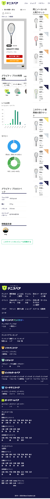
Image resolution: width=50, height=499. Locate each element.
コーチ (4, 313)
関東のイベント (6, 452)
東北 (6, 438)
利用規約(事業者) (15, 483)
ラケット (4, 16)
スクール (36, 309)
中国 (26, 438)
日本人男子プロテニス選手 (36, 302)
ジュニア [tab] (33, 3)
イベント (5, 300)
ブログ (4, 309)
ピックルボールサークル (28, 379)
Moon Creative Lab (29, 496)
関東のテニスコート (8, 417)
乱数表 (43, 309)
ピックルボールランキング (44, 379)
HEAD (11, 16)
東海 (14, 438)
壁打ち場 (20, 309)
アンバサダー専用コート (12, 326)
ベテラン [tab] (41, 3)
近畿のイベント (6, 460)
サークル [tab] (25, 3)
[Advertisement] (14, 180)
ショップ (28, 309)
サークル (44, 300)
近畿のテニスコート (8, 426)
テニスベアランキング (9, 335)
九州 (30, 438)
